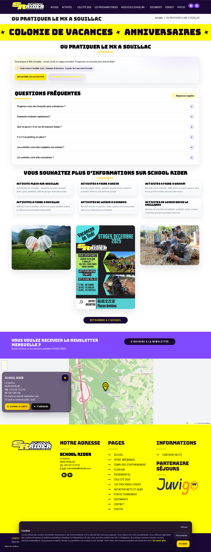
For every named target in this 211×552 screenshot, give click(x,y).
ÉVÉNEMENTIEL (119, 473)
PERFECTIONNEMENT (122, 493)
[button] (105, 385)
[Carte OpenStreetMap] (105, 390)
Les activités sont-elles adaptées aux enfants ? (40, 147)
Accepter (183, 543)
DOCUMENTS (156, 7)
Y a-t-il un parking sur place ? (31, 137)
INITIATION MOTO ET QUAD (125, 488)
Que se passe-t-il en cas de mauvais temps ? (39, 126)
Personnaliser (181, 535)
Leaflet (190, 422)
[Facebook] (191, 5)
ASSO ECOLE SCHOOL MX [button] (134, 7)
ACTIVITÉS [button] (68, 7)
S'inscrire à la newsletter (150, 340)
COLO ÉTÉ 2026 (84, 7)
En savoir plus (159, 540)
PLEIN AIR (116, 468)
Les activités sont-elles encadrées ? (35, 157)
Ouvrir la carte (17, 405)
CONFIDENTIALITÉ (169, 453)
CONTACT (169, 7)
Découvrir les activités (30, 77)
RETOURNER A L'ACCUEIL (105, 319)
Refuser (184, 527)
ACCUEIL (55, 7)
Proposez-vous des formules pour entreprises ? (41, 106)
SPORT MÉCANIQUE (121, 458)
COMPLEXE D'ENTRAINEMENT (127, 463)
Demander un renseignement (67, 77)
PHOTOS (181, 7)
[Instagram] (196, 5)
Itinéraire (41, 405)
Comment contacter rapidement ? (33, 116)
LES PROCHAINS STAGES (106, 7)
